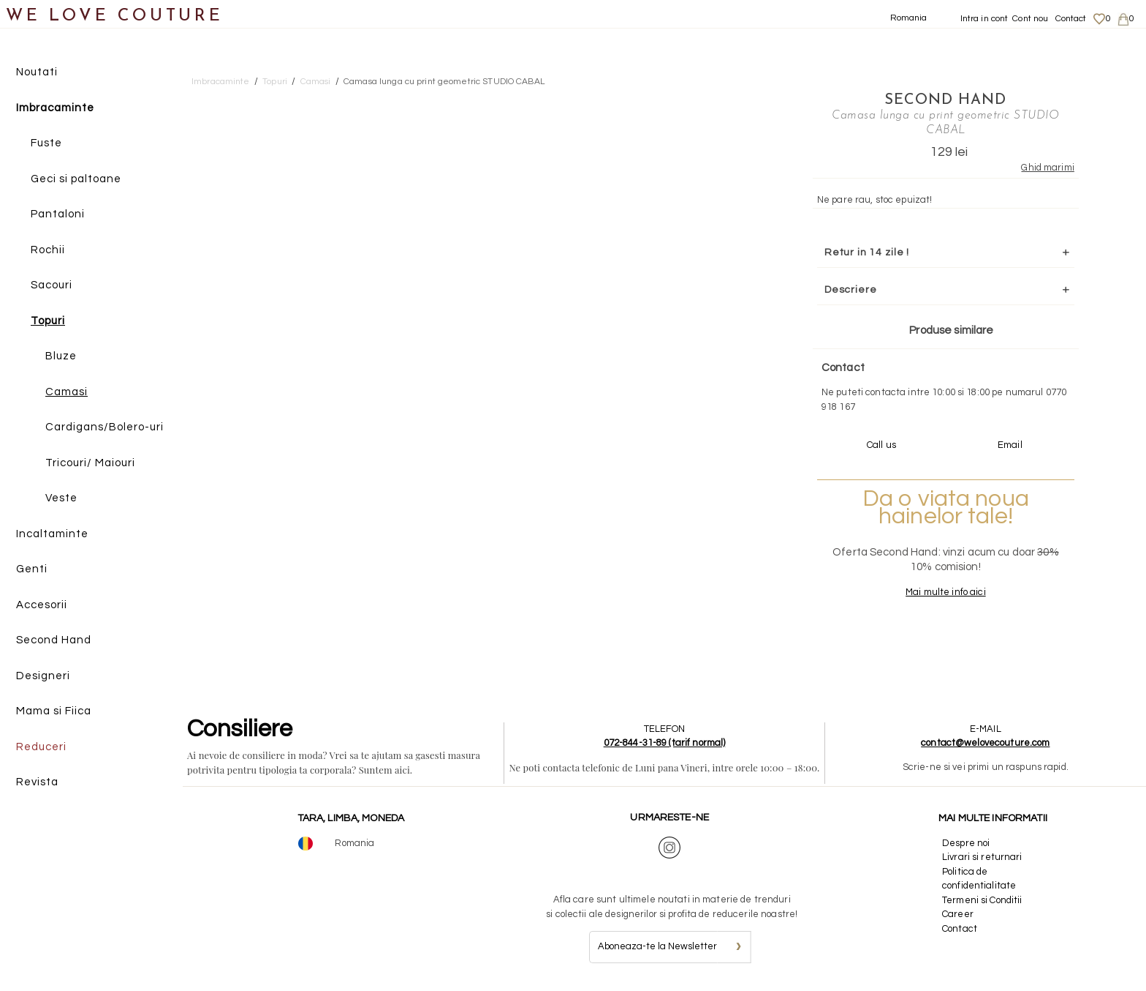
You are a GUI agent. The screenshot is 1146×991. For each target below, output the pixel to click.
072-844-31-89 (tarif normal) (665, 743)
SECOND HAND (945, 100)
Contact (1071, 18)
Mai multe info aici (945, 592)
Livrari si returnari (982, 857)
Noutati (37, 72)
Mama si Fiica (53, 711)
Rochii (48, 249)
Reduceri (41, 746)
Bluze (61, 356)
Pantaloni (58, 214)
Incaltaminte (52, 533)
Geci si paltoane (76, 178)
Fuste (46, 143)
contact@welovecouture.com (985, 743)
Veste (61, 498)
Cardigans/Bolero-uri (104, 427)
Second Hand (53, 640)
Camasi (66, 391)
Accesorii (41, 604)
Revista (37, 782)
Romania (908, 18)
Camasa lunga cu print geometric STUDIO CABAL (444, 81)
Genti (32, 569)
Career (958, 914)
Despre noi (966, 843)
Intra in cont (984, 18)
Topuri (48, 320)
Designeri (43, 675)
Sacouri (51, 285)
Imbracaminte (55, 107)
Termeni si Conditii (982, 900)
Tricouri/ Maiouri (90, 462)
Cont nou (1030, 18)
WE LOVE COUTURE (114, 16)
